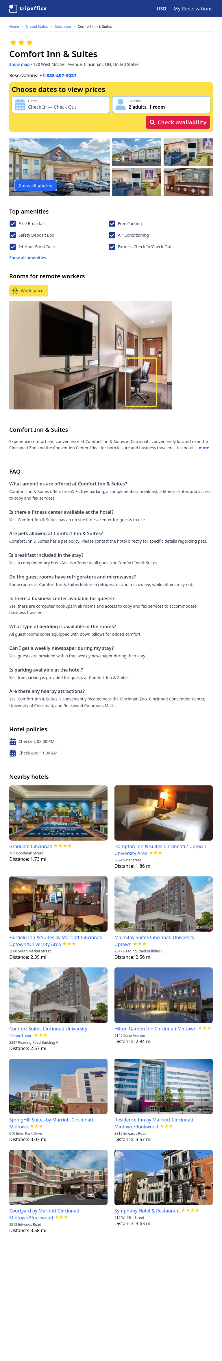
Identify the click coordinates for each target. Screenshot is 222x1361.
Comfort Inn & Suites (95, 26)
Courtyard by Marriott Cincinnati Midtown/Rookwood (44, 1214)
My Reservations (193, 8)
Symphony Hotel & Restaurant (147, 1211)
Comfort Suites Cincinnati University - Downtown (49, 1032)
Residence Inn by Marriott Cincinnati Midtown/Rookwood (153, 1123)
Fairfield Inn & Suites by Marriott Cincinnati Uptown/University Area (55, 940)
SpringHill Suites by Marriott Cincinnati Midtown (51, 1123)
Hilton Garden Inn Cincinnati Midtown (155, 1029)
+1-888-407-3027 (58, 75)
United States (37, 26)
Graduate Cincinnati (30, 846)
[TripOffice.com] (27, 9)
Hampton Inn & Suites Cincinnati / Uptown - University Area (161, 849)
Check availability (177, 122)
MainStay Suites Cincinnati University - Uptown (155, 940)
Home (14, 26)
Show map (19, 64)
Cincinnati (63, 26)
